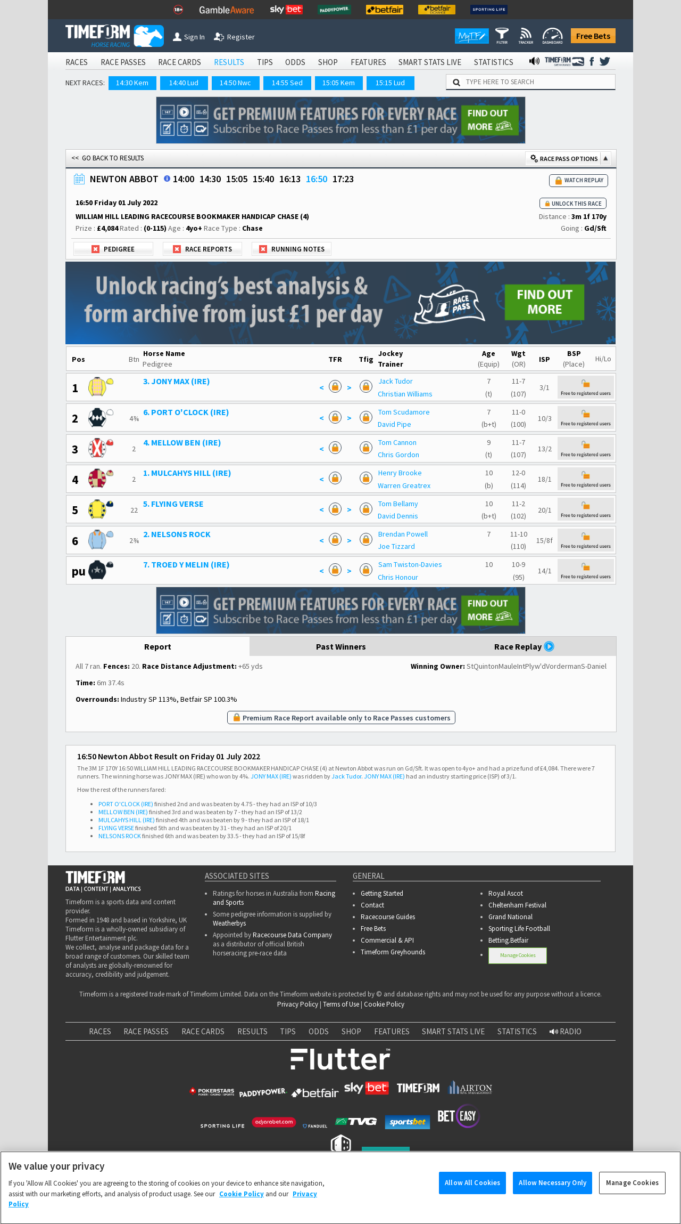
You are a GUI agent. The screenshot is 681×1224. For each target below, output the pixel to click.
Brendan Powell (403, 534)
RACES (76, 62)
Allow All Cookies (472, 1192)
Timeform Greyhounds (393, 951)
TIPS (265, 62)
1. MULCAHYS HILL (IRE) (187, 472)
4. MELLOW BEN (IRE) (182, 442)
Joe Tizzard (396, 546)
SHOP (328, 62)
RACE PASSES (123, 62)
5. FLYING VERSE (173, 503)
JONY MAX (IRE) (271, 776)
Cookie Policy (384, 1004)
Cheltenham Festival (517, 905)
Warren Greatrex (404, 485)
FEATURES (368, 62)
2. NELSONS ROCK (177, 534)
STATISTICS (493, 62)
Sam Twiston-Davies (410, 564)
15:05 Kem (338, 82)
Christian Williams (405, 394)
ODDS (295, 62)
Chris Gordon (398, 454)
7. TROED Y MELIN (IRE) (186, 564)
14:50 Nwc (235, 82)
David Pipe (394, 424)
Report (157, 646)
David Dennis (398, 516)
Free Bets (593, 35)
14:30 (210, 179)
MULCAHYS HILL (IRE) (126, 820)
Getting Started (382, 893)
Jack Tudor (395, 381)
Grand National (510, 916)
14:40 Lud (183, 82)
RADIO (566, 1031)
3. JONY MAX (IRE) (176, 381)
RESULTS (229, 62)
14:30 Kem (132, 82)
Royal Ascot (505, 893)
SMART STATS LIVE (429, 62)
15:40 (263, 179)
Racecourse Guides (388, 916)
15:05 (236, 179)
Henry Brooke (400, 472)
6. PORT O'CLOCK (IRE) (186, 412)
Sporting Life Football (519, 928)
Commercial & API (387, 940)
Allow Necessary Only (552, 1192)
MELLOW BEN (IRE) (123, 812)
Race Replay (524, 646)
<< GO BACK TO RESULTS (107, 158)
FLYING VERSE (116, 828)
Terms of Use (341, 1004)
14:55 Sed (287, 82)
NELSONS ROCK (119, 836)
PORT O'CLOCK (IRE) (125, 804)
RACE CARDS (179, 62)
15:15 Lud (390, 82)
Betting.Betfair (508, 940)
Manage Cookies (518, 955)
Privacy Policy (297, 1004)
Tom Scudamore (404, 412)
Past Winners (341, 646)
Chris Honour (398, 577)
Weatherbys (229, 923)
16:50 (316, 179)
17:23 (343, 179)
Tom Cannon (397, 442)
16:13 (290, 179)
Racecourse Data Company (292, 934)
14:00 (183, 179)
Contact (372, 905)
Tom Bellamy (398, 503)
